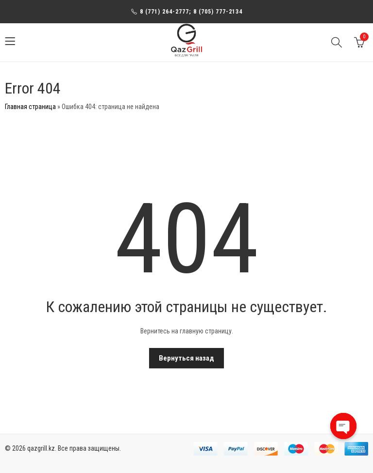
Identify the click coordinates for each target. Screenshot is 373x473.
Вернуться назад (186, 358)
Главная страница (30, 106)
